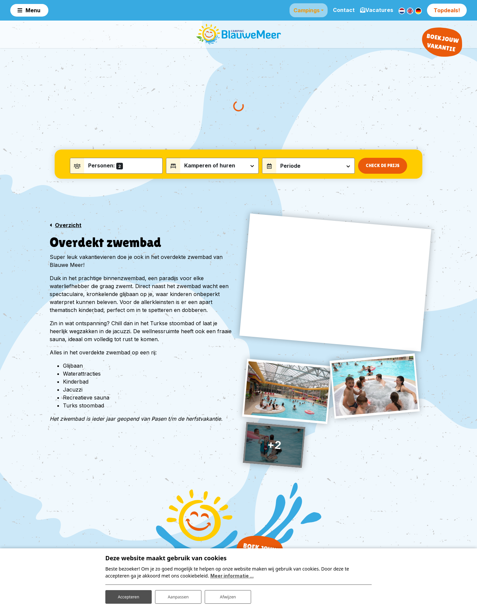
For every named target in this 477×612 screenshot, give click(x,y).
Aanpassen (178, 595)
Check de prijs (382, 176)
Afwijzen (228, 595)
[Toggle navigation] (29, 10)
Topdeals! (447, 10)
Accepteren (128, 595)
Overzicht (68, 236)
